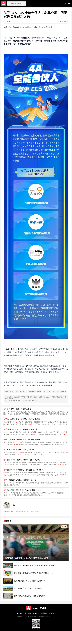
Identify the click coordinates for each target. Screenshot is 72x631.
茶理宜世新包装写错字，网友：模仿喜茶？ (30, 596)
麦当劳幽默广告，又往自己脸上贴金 (28, 588)
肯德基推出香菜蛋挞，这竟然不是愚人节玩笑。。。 (34, 573)
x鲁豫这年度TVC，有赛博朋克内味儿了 (21, 429)
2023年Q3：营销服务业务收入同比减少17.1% (22, 490)
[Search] (16, 3)
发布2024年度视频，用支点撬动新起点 (19, 450)
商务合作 (52, 613)
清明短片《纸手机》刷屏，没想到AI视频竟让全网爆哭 (35, 565)
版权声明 (36, 613)
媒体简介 (20, 613)
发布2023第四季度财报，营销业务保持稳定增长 (23, 470)
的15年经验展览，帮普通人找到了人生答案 (21, 419)
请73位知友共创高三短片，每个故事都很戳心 (22, 439)
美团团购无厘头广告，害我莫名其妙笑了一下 (31, 581)
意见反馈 (28, 613)
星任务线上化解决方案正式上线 (17, 409)
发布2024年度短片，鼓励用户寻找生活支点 (21, 460)
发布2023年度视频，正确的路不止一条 (19, 480)
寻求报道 (44, 613)
